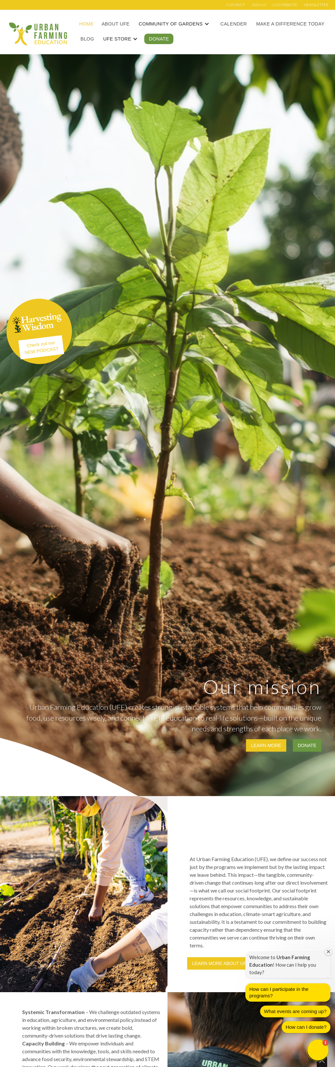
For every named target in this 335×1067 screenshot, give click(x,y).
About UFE (116, 23)
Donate (159, 39)
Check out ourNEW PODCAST (42, 347)
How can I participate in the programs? (279, 994)
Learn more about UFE (221, 963)
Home (86, 23)
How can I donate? (306, 1028)
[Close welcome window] (328, 953)
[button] (177, 24)
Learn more (266, 745)
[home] (38, 33)
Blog (87, 39)
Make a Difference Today (290, 23)
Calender (233, 23)
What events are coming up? (295, 1012)
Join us (259, 4)
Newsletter (316, 4)
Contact (235, 4)
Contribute (285, 4)
